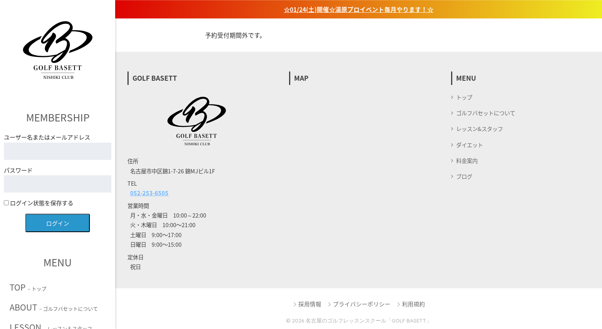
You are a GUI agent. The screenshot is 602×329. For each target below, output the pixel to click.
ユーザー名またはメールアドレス (47, 137)
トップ (464, 97)
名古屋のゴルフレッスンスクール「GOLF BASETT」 (369, 320)
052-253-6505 (149, 193)
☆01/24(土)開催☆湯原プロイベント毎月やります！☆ (358, 9)
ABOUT (54, 307)
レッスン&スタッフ (479, 129)
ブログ (464, 176)
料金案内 (467, 160)
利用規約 (410, 304)
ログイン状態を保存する (38, 202)
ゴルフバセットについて (485, 113)
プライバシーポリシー (358, 304)
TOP (28, 287)
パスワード (18, 170)
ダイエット (469, 145)
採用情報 (307, 304)
